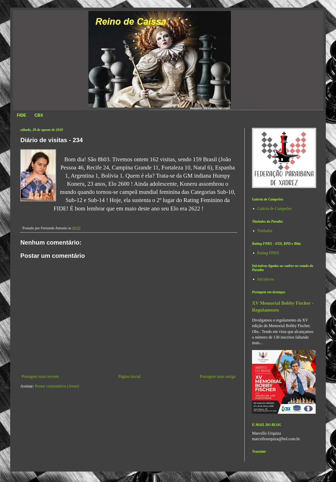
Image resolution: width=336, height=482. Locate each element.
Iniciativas (265, 279)
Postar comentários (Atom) (57, 386)
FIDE (21, 115)
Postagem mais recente (40, 376)
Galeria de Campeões (274, 208)
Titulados (264, 231)
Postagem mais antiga (217, 376)
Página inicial (129, 376)
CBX (38, 115)
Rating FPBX (268, 253)
